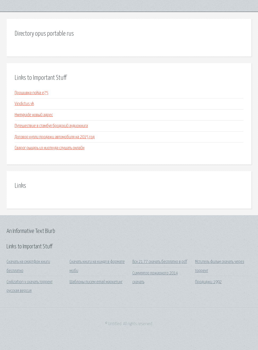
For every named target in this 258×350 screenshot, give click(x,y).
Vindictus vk (24, 104)
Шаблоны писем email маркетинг (96, 282)
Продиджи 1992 (208, 282)
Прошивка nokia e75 (31, 93)
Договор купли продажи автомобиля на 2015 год (54, 137)
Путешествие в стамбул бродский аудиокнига (51, 126)
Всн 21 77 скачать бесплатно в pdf (159, 262)
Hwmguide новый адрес (34, 115)
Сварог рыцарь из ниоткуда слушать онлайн (49, 148)
